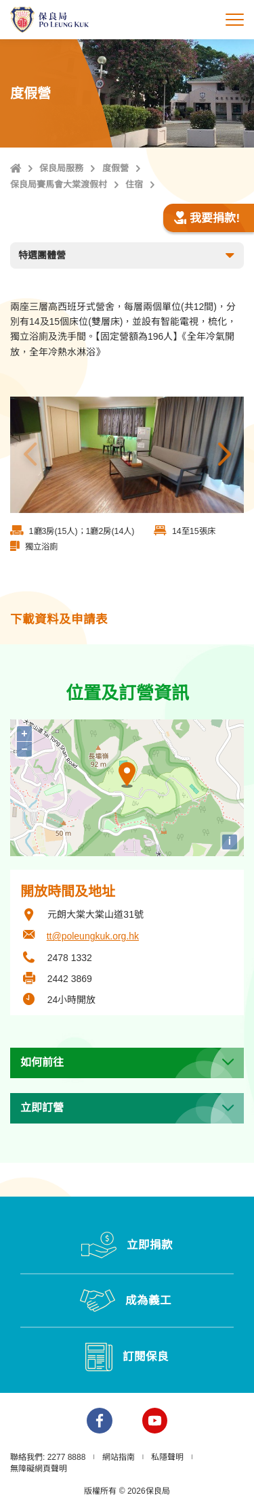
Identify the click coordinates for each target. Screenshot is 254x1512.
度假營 (115, 168)
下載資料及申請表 (59, 619)
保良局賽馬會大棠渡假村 (58, 184)
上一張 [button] (30, 455)
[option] (127, 455)
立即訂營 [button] (42, 1107)
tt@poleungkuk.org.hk (93, 936)
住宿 (134, 184)
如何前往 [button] (42, 1062)
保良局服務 (61, 168)
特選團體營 (127, 255)
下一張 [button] (224, 455)
